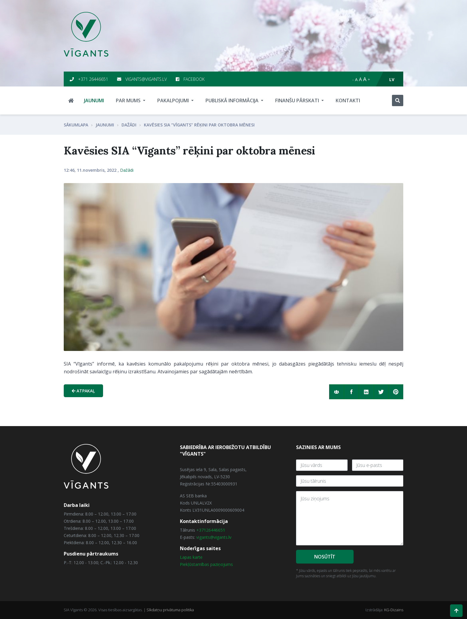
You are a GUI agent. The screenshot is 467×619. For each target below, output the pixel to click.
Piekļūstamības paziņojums (206, 564)
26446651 (215, 530)
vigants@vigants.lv (142, 79)
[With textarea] (349, 518)
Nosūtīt (324, 556)
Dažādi (129, 125)
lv (391, 79)
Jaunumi (94, 100)
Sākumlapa (76, 125)
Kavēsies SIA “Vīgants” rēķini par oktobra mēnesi (199, 125)
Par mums (129, 100)
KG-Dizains (393, 609)
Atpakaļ (83, 391)
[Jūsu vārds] (322, 465)
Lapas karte (191, 557)
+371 (201, 530)
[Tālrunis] (349, 481)
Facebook (190, 79)
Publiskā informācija (233, 100)
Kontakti (348, 100)
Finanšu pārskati (297, 100)
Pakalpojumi (173, 100)
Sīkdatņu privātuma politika (170, 609)
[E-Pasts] (378, 465)
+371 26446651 (89, 79)
